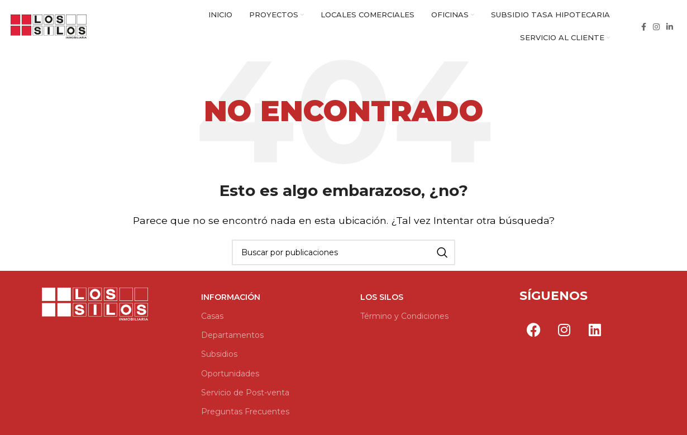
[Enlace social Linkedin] (669, 28)
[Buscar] (343, 255)
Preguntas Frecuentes (245, 414)
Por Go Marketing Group (531, 358)
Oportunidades (230, 376)
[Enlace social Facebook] (644, 28)
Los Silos (381, 300)
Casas (212, 319)
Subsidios (219, 357)
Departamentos (232, 338)
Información (230, 300)
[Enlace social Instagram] (656, 28)
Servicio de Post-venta (245, 395)
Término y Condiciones (404, 319)
